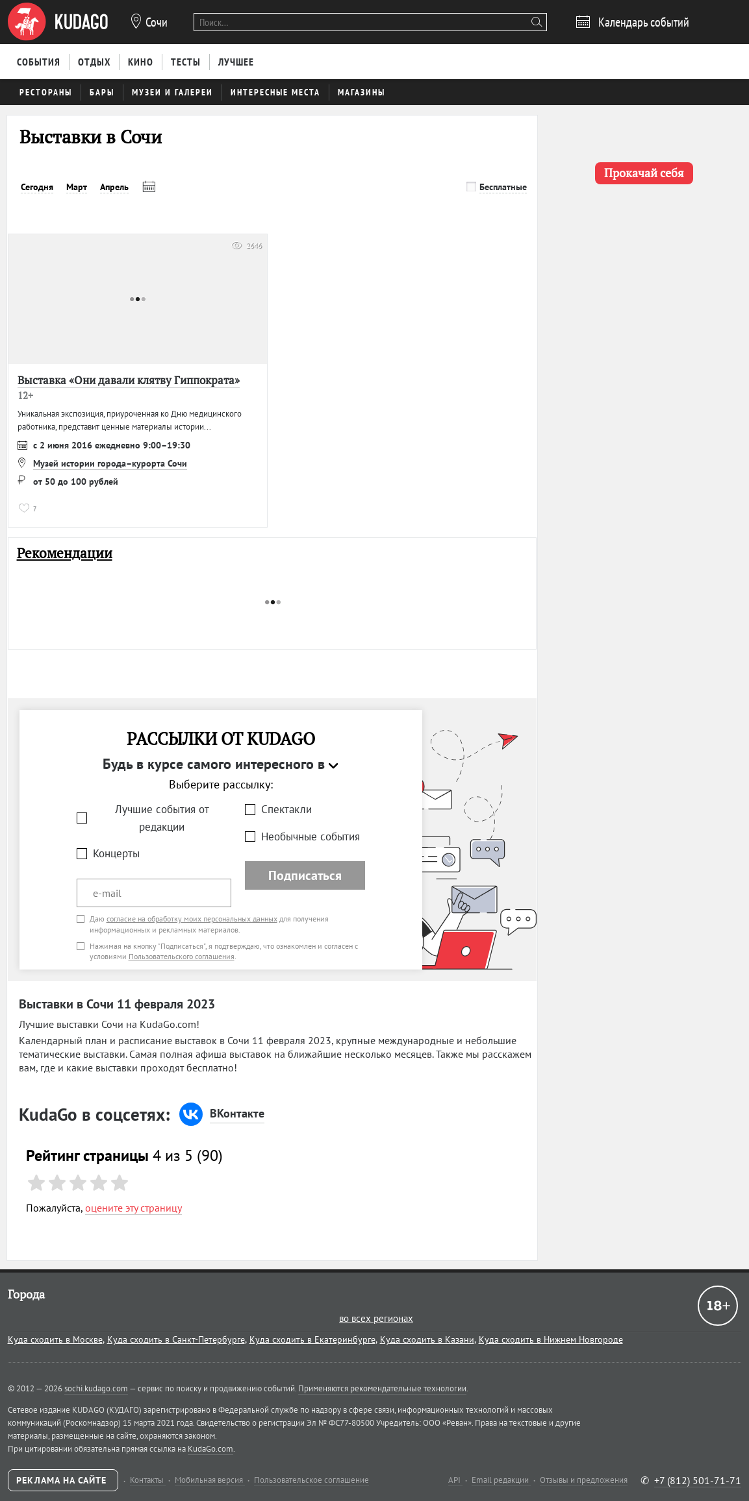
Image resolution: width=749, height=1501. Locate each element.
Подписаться (305, 875)
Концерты (116, 853)
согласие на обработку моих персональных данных (192, 918)
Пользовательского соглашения (182, 956)
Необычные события (310, 836)
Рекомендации (64, 553)
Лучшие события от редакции (162, 818)
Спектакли (286, 809)
